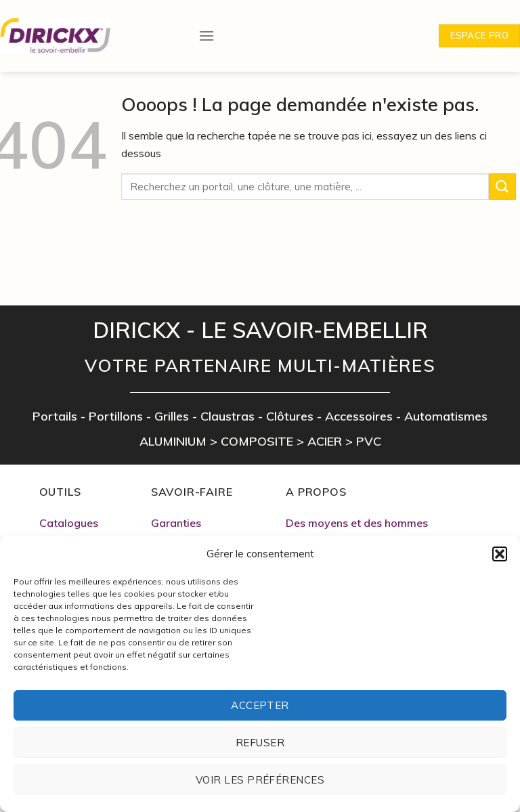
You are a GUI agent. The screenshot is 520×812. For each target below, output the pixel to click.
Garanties (176, 523)
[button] (499, 554)
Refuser (260, 742)
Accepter (260, 705)
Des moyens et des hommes (357, 523)
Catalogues (68, 523)
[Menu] (206, 24)
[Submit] (502, 186)
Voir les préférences (260, 779)
